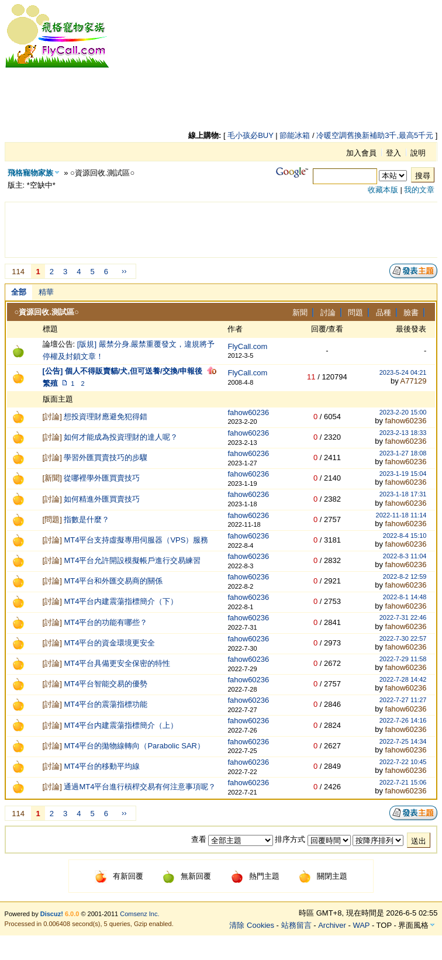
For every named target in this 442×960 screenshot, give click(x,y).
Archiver (332, 925)
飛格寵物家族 (30, 172)
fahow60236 (248, 412)
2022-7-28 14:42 (403, 679)
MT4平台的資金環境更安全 (109, 642)
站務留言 (296, 925)
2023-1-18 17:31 (403, 494)
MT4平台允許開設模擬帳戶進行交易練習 (132, 560)
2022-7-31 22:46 (403, 617)
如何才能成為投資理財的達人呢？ (121, 437)
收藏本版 (383, 189)
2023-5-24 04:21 (403, 372)
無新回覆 (187, 876)
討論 (328, 312)
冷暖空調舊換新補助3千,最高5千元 (374, 135)
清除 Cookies (251, 925)
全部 (18, 292)
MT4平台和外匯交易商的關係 (113, 580)
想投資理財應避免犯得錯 (105, 416)
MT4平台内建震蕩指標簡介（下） (121, 601)
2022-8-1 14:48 (405, 596)
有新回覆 (119, 876)
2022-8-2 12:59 (405, 576)
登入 (393, 153)
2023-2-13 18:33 (403, 432)
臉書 (411, 312)
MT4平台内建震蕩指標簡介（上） (121, 725)
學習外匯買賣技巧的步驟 (105, 457)
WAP (361, 925)
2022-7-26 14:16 (403, 720)
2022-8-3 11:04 (405, 556)
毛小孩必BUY (250, 135)
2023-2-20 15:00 (403, 412)
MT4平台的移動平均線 (102, 766)
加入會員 (361, 153)
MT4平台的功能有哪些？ (105, 622)
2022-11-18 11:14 (401, 515)
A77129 (413, 381)
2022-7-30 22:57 (403, 638)
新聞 (300, 312)
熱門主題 (255, 876)
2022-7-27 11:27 (403, 699)
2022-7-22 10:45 (403, 761)
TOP (384, 925)
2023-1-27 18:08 (403, 453)
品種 (383, 312)
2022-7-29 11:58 (403, 658)
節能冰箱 (294, 135)
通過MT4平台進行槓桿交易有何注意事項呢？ (140, 786)
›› (124, 271)
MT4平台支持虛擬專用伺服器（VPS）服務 (136, 540)
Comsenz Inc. (139, 913)
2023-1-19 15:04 (403, 473)
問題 (355, 312)
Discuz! (51, 913)
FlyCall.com (247, 346)
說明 (418, 153)
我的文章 (419, 189)
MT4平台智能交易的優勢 (105, 683)
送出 (418, 841)
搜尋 (422, 175)
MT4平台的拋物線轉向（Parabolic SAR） (134, 745)
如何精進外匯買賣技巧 (102, 499)
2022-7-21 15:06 (403, 782)
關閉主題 (323, 876)
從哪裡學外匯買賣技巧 (102, 478)
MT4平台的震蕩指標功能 (105, 704)
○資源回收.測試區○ (47, 312)
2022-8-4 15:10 (405, 535)
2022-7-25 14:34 (403, 741)
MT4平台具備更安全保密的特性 (117, 663)
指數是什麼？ (86, 519)
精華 (46, 292)
